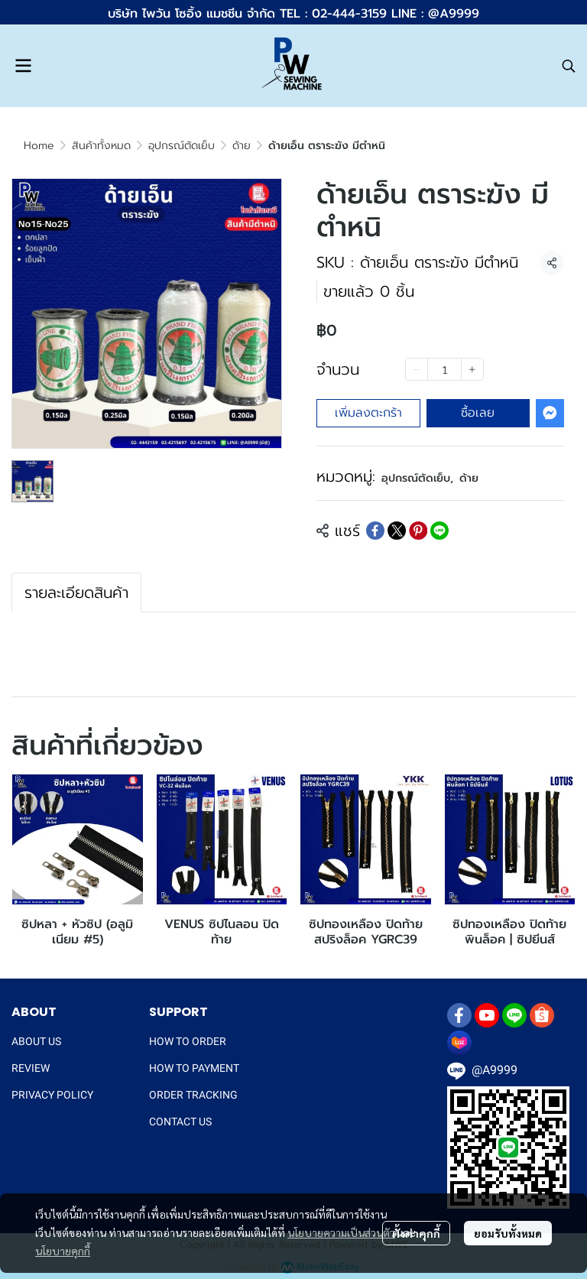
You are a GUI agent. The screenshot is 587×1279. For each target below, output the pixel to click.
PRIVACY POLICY (52, 1095)
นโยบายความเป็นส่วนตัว (341, 1232)
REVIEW (30, 1068)
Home (39, 146)
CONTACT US (180, 1121)
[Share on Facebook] (375, 530)
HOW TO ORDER (187, 1041)
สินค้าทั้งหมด (101, 146)
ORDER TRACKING (193, 1095)
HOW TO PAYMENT (194, 1068)
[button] (568, 65)
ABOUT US (36, 1041)
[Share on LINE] (439, 530)
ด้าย (241, 146)
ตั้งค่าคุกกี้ (416, 1233)
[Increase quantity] (472, 369)
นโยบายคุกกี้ (62, 1251)
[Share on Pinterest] (418, 530)
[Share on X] (397, 530)
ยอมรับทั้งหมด (508, 1233)
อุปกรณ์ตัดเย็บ (181, 146)
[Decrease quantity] (416, 369)
